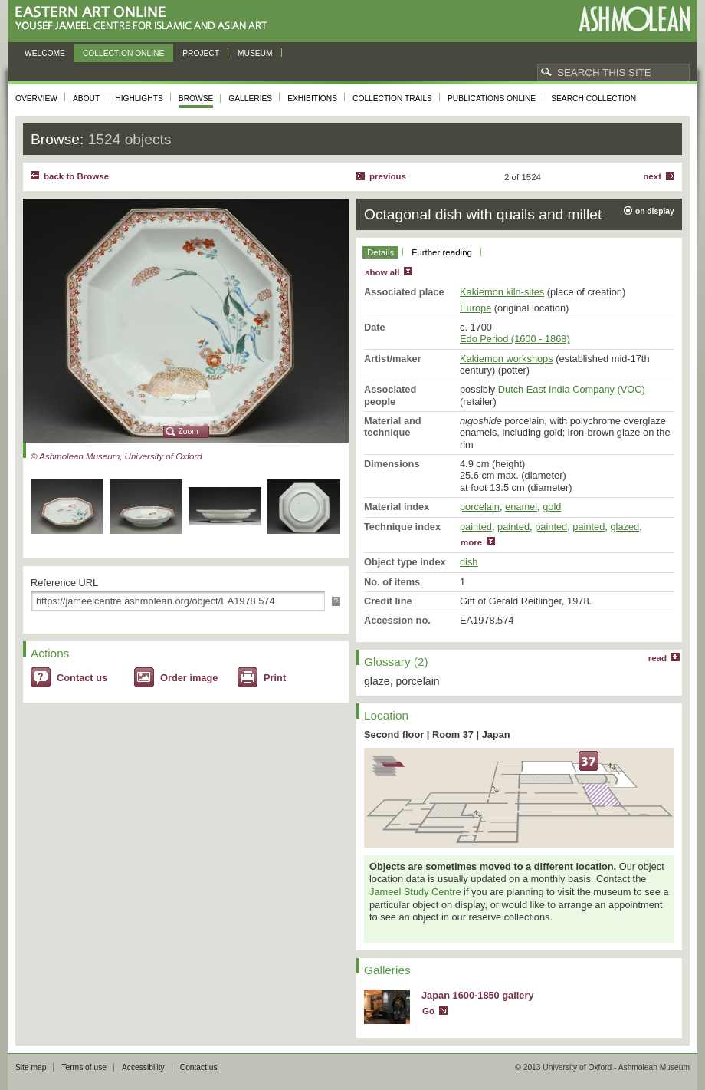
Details (380, 252)
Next (652, 176)
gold (552, 506)
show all (382, 272)
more (471, 542)
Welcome (45, 53)
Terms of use (84, 1067)
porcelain (480, 506)
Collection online (123, 53)
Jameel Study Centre (415, 891)
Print (275, 677)
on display (654, 211)
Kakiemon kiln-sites (502, 292)
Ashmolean (634, 18)
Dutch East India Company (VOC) (571, 389)
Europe (475, 308)
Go (428, 1011)
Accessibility (143, 1067)
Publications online (492, 98)
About (86, 98)
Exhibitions (312, 98)
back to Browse (76, 176)
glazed (624, 526)
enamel (521, 506)
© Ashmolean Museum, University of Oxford (116, 456)
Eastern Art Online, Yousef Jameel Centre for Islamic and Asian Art (145, 18)
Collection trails (392, 98)
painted (476, 526)
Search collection (593, 98)
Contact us (82, 677)
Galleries (250, 98)
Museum (255, 53)
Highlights (139, 98)
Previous (387, 176)
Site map (30, 1067)
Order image (189, 677)
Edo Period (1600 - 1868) (515, 338)
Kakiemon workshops (506, 358)
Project (200, 53)
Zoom (188, 431)
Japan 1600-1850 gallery (477, 995)
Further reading (442, 252)
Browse (196, 98)
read (657, 658)
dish (468, 562)
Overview (36, 98)
